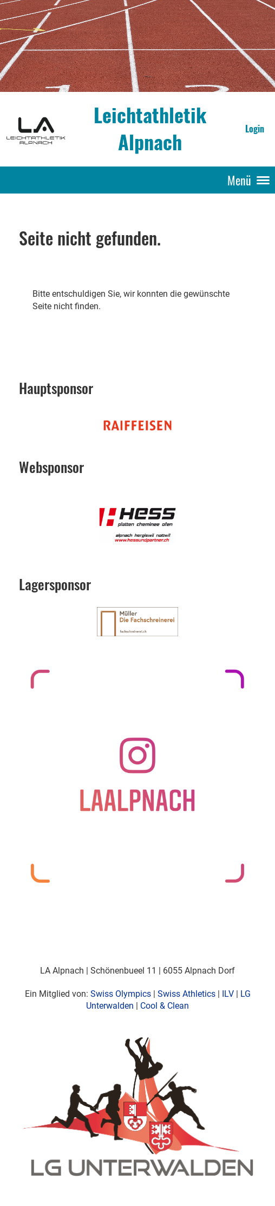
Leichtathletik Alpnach (150, 129)
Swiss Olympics (120, 994)
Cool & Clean (164, 1006)
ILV (228, 994)
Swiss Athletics (186, 994)
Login (254, 128)
